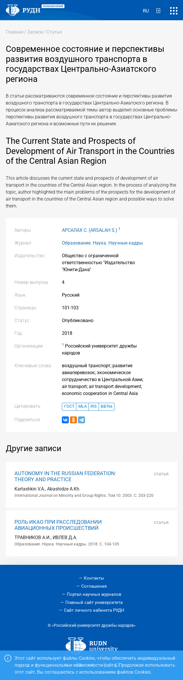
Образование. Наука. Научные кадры (102, 243)
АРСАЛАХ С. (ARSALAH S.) (89, 230)
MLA (82, 406)
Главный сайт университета (94, 602)
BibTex (106, 406)
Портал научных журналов (94, 594)
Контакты (94, 578)
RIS (93, 406)
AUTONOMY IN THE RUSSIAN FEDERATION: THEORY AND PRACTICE (65, 476)
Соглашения (94, 586)
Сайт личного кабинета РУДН (94, 610)
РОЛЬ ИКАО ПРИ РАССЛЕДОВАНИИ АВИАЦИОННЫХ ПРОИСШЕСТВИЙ (58, 525)
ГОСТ (69, 406)
